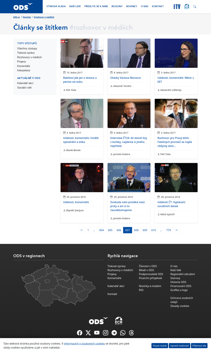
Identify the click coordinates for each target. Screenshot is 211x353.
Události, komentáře (76, 202)
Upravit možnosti (179, 345)
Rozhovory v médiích (29, 57)
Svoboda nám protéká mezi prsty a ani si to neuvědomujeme (127, 206)
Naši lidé (75, 6)
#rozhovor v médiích (44, 17)
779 (168, 230)
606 (119, 230)
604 (101, 230)
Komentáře (23, 66)
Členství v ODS (148, 266)
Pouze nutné (160, 345)
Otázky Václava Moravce (125, 78)
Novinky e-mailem (150, 286)
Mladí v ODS (146, 270)
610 (153, 230)
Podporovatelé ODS (151, 274)
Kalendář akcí (25, 83)
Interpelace (23, 70)
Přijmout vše (199, 345)
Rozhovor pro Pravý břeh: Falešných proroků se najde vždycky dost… (174, 142)
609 (145, 230)
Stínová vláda (56, 6)
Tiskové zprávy (26, 52)
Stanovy (175, 278)
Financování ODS (180, 286)
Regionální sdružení (182, 274)
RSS (141, 290)
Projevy (21, 61)
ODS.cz (16, 17)
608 (136, 230)
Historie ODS (178, 282)
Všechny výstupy (27, 48)
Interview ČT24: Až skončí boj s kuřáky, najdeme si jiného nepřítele (128, 142)
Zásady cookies (179, 306)
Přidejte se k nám (96, 6)
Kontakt (158, 6)
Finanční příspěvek (150, 278)
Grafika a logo (179, 290)
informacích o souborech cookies (84, 343)
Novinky (131, 6)
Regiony (117, 6)
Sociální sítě (24, 87)
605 (110, 230)
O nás (144, 6)
